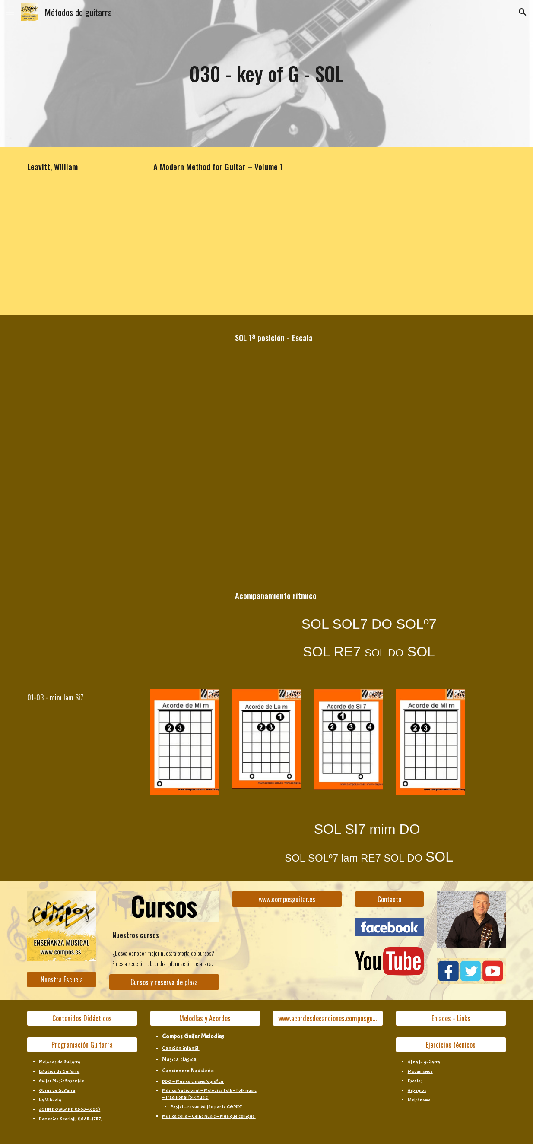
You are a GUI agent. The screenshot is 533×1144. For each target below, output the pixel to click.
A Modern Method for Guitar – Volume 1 (218, 166)
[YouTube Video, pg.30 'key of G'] (123, 251)
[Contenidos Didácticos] (82, 1018)
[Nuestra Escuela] (61, 979)
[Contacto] (389, 899)
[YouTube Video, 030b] (123, 509)
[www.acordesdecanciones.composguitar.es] (328, 1018)
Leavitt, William (53, 166)
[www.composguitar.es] (287, 899)
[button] (10, 12)
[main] (266, 74)
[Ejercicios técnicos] (451, 1045)
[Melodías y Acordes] (205, 1018)
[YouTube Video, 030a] (123, 380)
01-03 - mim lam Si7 (56, 697)
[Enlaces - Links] (451, 1018)
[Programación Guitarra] (82, 1045)
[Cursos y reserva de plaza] (164, 982)
